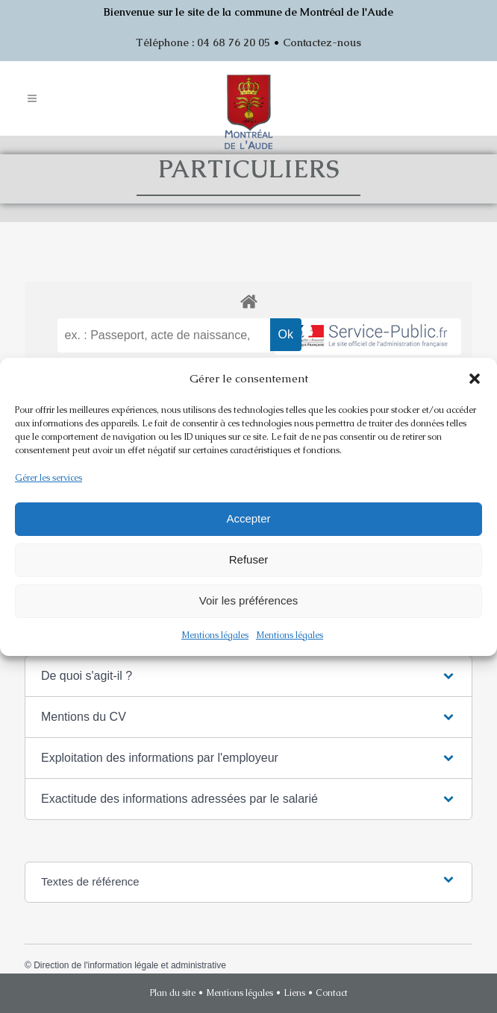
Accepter (248, 518)
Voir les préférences (248, 600)
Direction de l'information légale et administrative (130, 965)
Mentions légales (214, 635)
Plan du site (173, 993)
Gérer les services (48, 478)
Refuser (249, 559)
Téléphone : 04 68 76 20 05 (203, 42)
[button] (474, 378)
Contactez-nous (322, 42)
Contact (332, 993)
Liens (294, 993)
